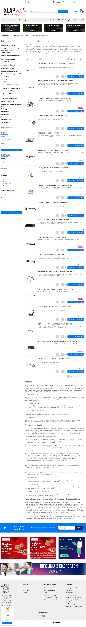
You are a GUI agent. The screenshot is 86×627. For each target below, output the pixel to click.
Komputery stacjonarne (26, 20)
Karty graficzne (7, 79)
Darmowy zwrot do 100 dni (73, 588)
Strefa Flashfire (6, 125)
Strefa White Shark (6, 119)
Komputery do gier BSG (53, 20)
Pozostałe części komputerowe (11, 91)
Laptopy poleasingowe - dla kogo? (11, 48)
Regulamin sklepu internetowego (74, 597)
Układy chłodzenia (7, 93)
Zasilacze (5, 96)
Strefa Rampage (6, 111)
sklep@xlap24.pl (8, 602)
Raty (45, 592)
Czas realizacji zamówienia (51, 597)
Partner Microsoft (27, 590)
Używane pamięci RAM (8, 101)
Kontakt (25, 592)
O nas (24, 588)
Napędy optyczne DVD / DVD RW (11, 88)
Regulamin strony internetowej (74, 604)
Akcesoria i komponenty (8, 68)
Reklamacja (69, 590)
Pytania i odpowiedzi (71, 595)
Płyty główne (6, 76)
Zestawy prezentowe (7, 109)
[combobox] (33, 59)
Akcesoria (40, 20)
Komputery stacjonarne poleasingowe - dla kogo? (8, 64)
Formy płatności (48, 588)
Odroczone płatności (49, 590)
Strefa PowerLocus (7, 117)
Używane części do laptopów (9, 71)
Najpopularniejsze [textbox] (30, 59)
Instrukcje (68, 609)
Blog (24, 595)
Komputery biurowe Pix (69, 20)
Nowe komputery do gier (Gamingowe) (8, 60)
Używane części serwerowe (10, 98)
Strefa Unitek (5, 114)
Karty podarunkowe (6, 128)
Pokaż (11, 212)
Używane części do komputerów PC (11, 74)
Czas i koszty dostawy (50, 595)
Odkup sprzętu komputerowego (74, 606)
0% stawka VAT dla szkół (50, 600)
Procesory (5, 81)
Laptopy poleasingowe (9, 20)
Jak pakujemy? (69, 592)
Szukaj (11, 150)
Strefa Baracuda (6, 122)
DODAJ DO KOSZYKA (75, 76)
